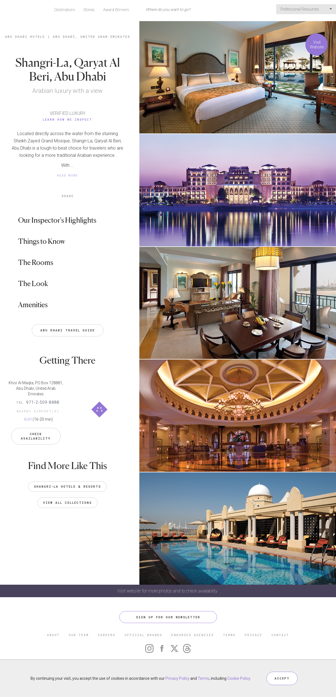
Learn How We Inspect (67, 119)
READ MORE (67, 175)
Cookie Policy (238, 678)
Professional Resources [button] (306, 9)
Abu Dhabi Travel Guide (67, 330)
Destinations (64, 10)
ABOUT (53, 635)
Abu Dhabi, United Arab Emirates (91, 36)
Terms (203, 678)
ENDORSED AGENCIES (192, 635)
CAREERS (106, 635)
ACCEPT (282, 678)
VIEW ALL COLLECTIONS (67, 502)
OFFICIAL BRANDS (143, 635)
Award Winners (116, 10)
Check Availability (36, 436)
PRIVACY (253, 635)
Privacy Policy (177, 678)
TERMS (229, 635)
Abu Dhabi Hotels (25, 36)
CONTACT (280, 635)
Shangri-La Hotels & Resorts (67, 486)
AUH (28, 419)
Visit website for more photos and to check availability (168, 591)
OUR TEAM (79, 635)
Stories (89, 10)
